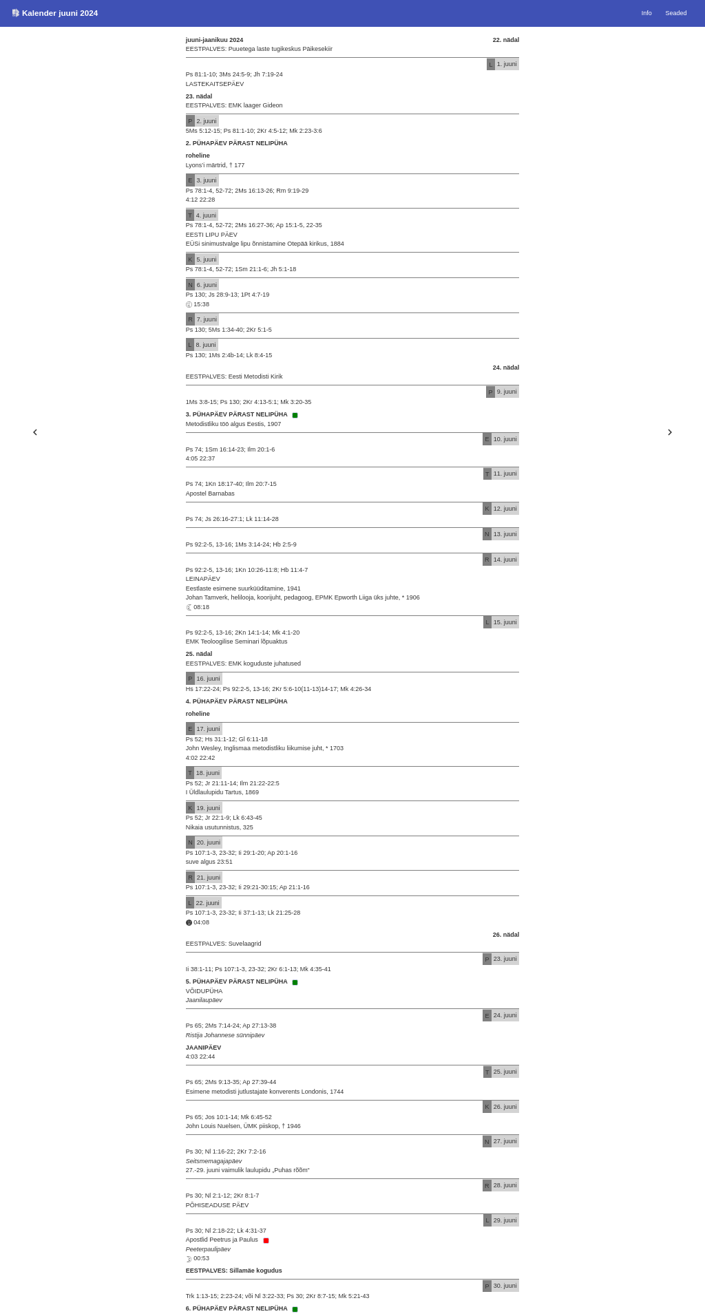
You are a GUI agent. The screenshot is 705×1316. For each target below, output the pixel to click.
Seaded (676, 13)
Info (647, 13)
